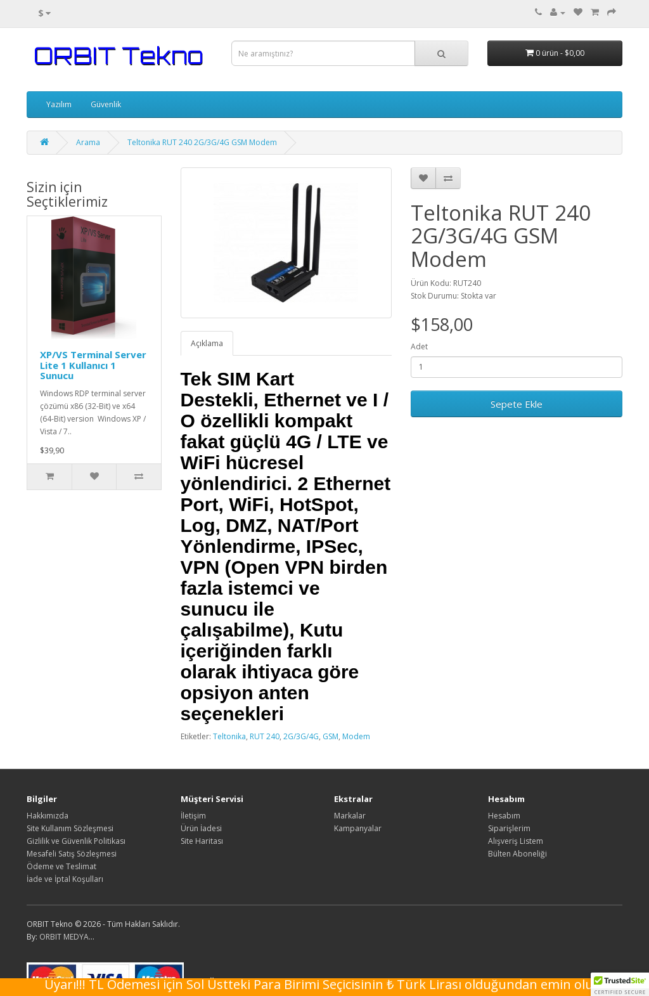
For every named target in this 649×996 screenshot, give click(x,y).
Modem (356, 736)
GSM (330, 736)
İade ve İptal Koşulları (65, 879)
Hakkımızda (47, 815)
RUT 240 (265, 736)
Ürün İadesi (201, 828)
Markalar (350, 815)
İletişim (193, 815)
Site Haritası (202, 841)
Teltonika (229, 736)
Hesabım (504, 815)
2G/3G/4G (301, 736)
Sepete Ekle (517, 404)
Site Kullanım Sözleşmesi (70, 828)
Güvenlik (106, 104)
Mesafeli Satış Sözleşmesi (72, 853)
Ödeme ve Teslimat (61, 866)
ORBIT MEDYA (64, 936)
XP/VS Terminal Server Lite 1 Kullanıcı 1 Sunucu (93, 365)
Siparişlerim (509, 828)
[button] (620, 984)
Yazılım (59, 104)
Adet (419, 346)
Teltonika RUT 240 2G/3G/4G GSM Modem (202, 142)
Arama (88, 142)
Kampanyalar (358, 828)
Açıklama (207, 343)
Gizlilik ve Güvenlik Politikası (76, 841)
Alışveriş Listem (515, 841)
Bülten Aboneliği (517, 853)
